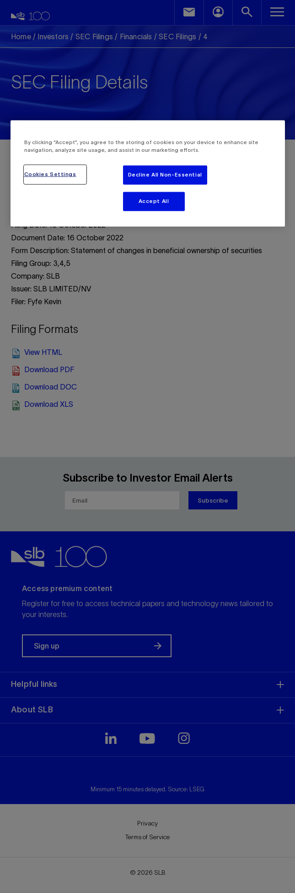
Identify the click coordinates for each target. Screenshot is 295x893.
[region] (148, 173)
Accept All (154, 200)
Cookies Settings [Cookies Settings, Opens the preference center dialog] (50, 174)
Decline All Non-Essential (165, 174)
